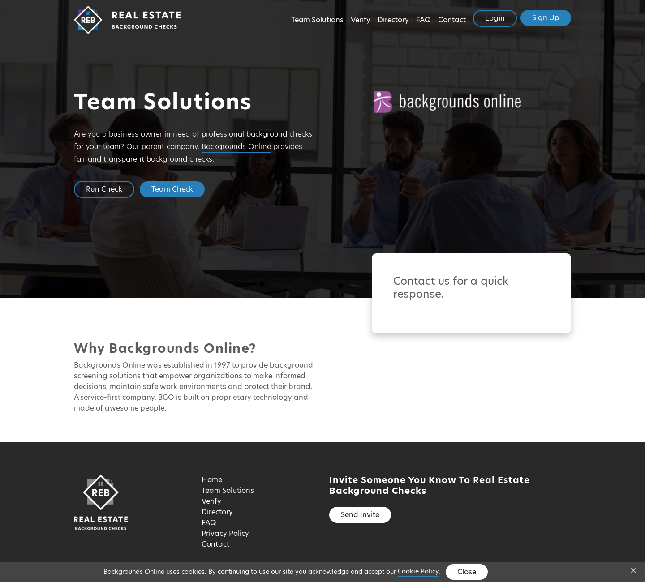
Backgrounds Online (236, 146)
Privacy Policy (225, 533)
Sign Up (545, 18)
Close (466, 572)
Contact (452, 20)
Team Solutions (317, 20)
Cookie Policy (418, 571)
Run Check (104, 189)
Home (212, 480)
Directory (393, 20)
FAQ (423, 20)
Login (495, 18)
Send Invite (360, 514)
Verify (360, 20)
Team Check (172, 189)
